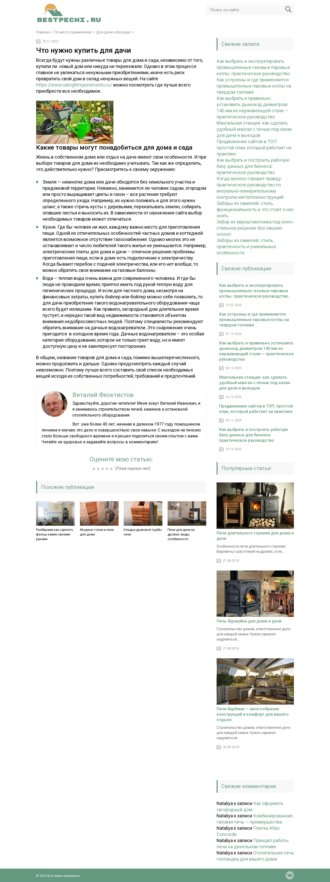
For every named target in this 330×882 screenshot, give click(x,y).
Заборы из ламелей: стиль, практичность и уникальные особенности (246, 246)
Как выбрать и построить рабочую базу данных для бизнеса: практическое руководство (253, 166)
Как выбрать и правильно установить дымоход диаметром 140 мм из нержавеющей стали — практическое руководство (256, 351)
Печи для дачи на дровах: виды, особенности (181, 534)
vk (290, 875)
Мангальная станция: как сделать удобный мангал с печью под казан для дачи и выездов (254, 129)
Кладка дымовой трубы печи (143, 532)
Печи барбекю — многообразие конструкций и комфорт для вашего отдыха (253, 714)
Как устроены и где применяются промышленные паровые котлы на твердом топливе (254, 86)
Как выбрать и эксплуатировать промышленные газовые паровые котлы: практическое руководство (253, 67)
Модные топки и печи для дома (97, 532)
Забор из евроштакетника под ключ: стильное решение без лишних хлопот (255, 228)
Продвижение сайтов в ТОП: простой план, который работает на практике (254, 148)
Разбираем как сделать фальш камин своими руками (54, 534)
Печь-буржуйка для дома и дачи (249, 621)
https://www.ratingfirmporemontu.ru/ (74, 85)
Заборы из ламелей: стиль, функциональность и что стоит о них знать (255, 209)
